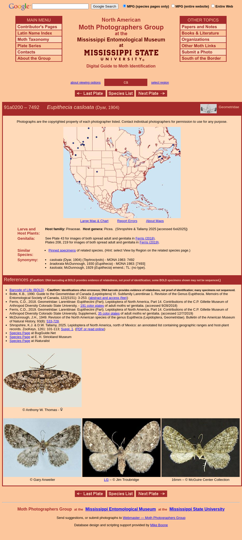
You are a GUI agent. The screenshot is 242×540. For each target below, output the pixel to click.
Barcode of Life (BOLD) (27, 290)
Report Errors (127, 221)
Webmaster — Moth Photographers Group (154, 518)
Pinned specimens (62, 250)
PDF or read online (90, 329)
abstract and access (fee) (108, 298)
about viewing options (85, 82)
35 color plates (109, 313)
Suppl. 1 (67, 329)
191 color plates (92, 306)
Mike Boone (159, 525)
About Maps (155, 221)
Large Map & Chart (94, 221)
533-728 (53, 321)
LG (106, 480)
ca (126, 82)
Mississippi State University (197, 509)
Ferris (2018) (145, 238)
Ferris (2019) (149, 242)
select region (160, 82)
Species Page (20, 333)
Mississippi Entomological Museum (120, 509)
